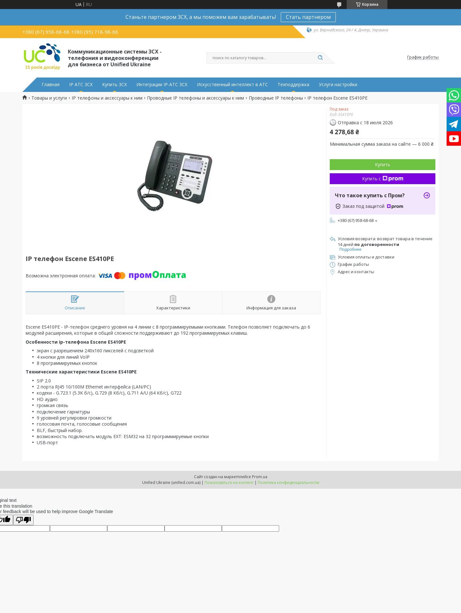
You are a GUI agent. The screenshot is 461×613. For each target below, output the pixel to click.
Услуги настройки (338, 84)
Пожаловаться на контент (229, 482)
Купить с (382, 179)
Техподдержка (293, 84)
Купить (382, 164)
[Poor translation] (23, 520)
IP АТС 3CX (81, 84)
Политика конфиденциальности (288, 482)
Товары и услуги (49, 98)
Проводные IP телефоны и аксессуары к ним (195, 98)
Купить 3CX (114, 84)
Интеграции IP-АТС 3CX (161, 84)
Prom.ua (259, 476)
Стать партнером (308, 16)
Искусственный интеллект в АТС (232, 84)
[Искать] (320, 58)
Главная (51, 84)
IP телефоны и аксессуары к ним (107, 98)
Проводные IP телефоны (276, 98)
